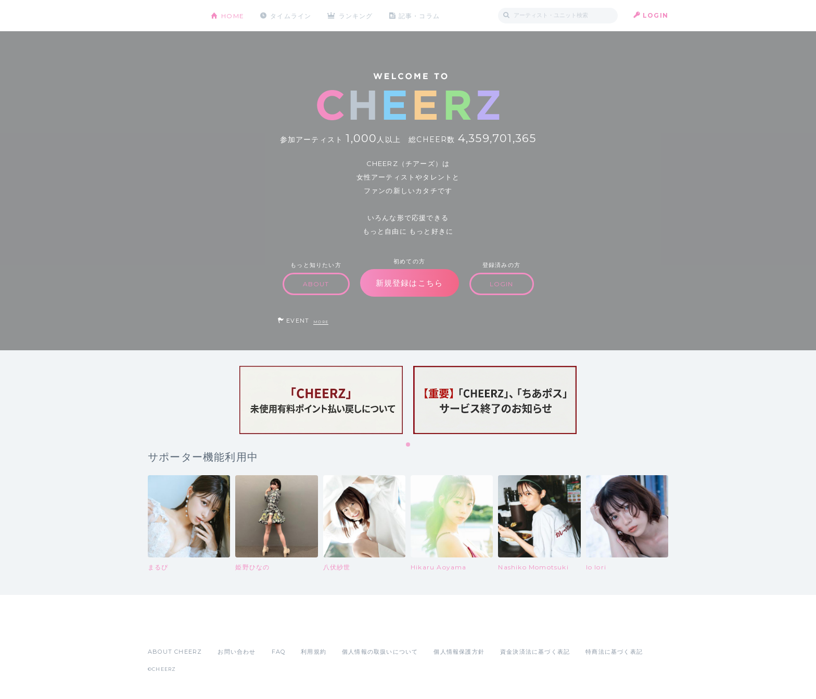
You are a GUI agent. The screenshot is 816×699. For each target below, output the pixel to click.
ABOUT (316, 284)
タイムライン (290, 15)
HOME (232, 15)
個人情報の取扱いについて (380, 651)
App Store (172, 629)
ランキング (356, 15)
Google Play (227, 629)
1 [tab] (408, 445)
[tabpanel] (321, 400)
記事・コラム (419, 15)
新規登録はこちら (409, 283)
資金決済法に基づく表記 (535, 651)
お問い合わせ (237, 651)
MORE (320, 322)
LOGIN (655, 15)
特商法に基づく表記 (614, 651)
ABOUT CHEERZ (175, 651)
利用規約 (313, 651)
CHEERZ (171, 15)
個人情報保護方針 (459, 651)
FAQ (279, 651)
